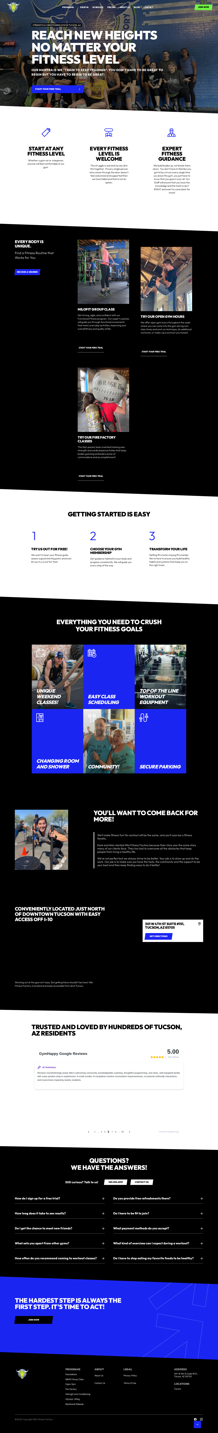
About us (125, 7)
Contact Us (99, 1383)
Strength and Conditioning (77, 1394)
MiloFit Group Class (74, 1379)
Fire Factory (71, 1389)
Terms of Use (130, 1383)
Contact (148, 7)
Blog (137, 7)
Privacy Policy (130, 1375)
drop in (84, 7)
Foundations (71, 1374)
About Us (98, 1375)
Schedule (97, 7)
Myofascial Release (74, 1404)
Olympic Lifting (72, 1399)
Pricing (111, 7)
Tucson (177, 1388)
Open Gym (70, 1384)
